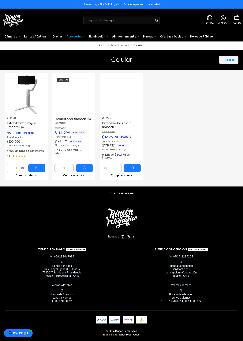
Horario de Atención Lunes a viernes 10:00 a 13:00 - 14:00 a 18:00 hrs (181, 296)
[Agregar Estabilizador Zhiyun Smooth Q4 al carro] (36, 168)
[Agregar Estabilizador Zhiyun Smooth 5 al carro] (132, 168)
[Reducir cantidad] (10, 168)
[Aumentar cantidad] (22, 168)
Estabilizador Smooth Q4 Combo (72, 121)
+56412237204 (181, 256)
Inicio (102, 45)
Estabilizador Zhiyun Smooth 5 (116, 125)
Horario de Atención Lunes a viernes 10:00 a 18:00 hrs (62, 296)
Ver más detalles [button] (62, 283)
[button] (149, 36)
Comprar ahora (26, 175)
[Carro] (237, 18)
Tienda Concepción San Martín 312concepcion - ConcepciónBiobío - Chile (181, 269)
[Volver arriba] (121, 193)
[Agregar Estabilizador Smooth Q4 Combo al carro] (84, 168)
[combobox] (121, 20)
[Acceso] (223, 20)
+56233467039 (62, 256)
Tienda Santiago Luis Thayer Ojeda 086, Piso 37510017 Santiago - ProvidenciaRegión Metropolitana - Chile (61, 269)
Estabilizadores (119, 45)
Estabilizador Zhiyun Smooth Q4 (21, 125)
